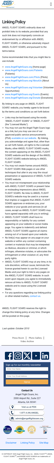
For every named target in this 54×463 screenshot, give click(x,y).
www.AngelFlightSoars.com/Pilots (22, 77)
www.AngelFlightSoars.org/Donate (22, 97)
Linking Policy (27, 442)
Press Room (18, 338)
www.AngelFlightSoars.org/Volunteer (24, 87)
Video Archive (27, 341)
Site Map (43, 442)
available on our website (24, 138)
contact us (35, 296)
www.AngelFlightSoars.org (18, 67)
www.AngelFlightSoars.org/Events (22, 94)
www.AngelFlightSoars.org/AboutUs (23, 80)
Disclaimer (11, 442)
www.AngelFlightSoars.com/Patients (23, 70)
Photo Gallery (35, 338)
